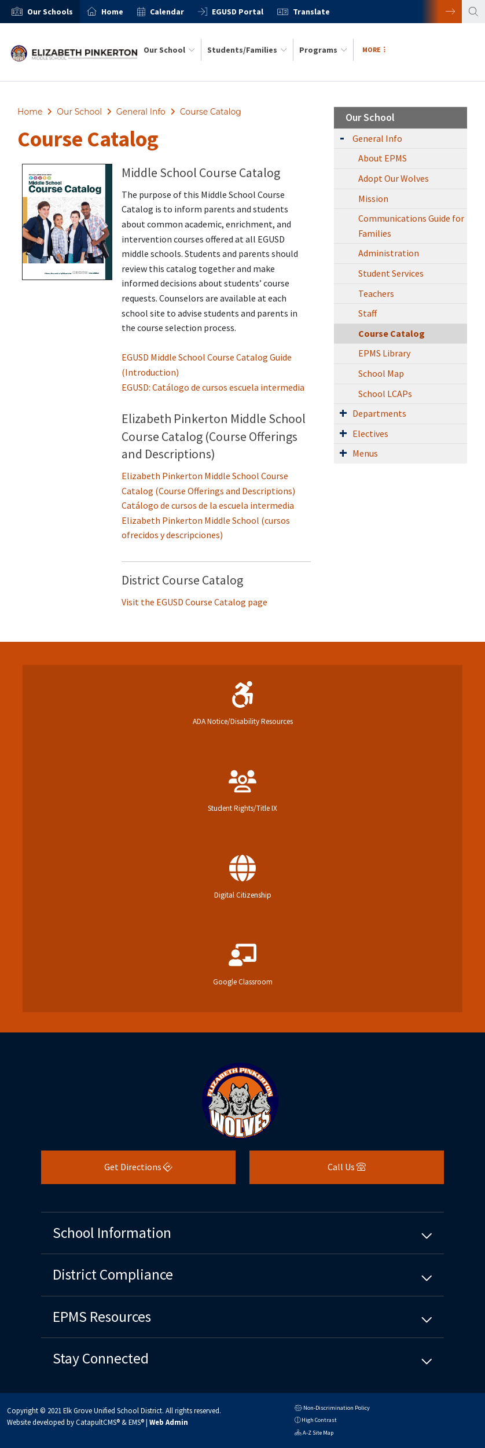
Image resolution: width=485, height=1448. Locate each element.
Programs (323, 50)
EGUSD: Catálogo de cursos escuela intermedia (213, 387)
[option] (40, 11)
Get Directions (106, 1171)
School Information (112, 1232)
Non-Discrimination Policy (332, 1409)
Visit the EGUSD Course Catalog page (194, 602)
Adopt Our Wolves (393, 178)
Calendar (167, 11)
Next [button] (441, 11)
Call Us (307, 1171)
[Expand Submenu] (342, 137)
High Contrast (319, 1420)
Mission (373, 198)
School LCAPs (385, 393)
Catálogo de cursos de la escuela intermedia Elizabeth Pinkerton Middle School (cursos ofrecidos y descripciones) (208, 520)
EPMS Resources (102, 1316)
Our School (169, 50)
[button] (50, 11)
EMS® (136, 1422)
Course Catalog (210, 111)
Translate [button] (311, 11)
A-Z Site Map (314, 1434)
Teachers (376, 293)
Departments (379, 413)
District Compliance (113, 1274)
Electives (370, 433)
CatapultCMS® (98, 1422)
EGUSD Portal (237, 11)
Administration (388, 253)
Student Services (391, 273)
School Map (381, 373)
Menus (365, 453)
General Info (141, 111)
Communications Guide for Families (411, 225)
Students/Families (247, 50)
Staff (367, 313)
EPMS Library (384, 353)
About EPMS (382, 158)
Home (112, 11)
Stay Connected (101, 1358)
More (373, 49)
